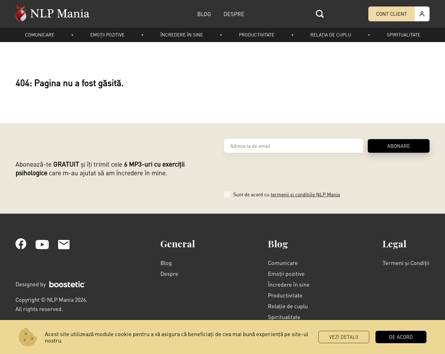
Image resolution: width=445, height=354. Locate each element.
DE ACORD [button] (401, 337)
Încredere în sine (181, 35)
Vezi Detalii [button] (343, 337)
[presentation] (271, 171)
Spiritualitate (403, 35)
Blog (166, 262)
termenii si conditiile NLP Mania (305, 194)
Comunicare (39, 35)
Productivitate (256, 35)
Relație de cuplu (288, 305)
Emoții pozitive (107, 35)
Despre (169, 273)
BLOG (204, 13)
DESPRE (233, 13)
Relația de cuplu (330, 35)
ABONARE (398, 146)
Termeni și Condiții (406, 262)
